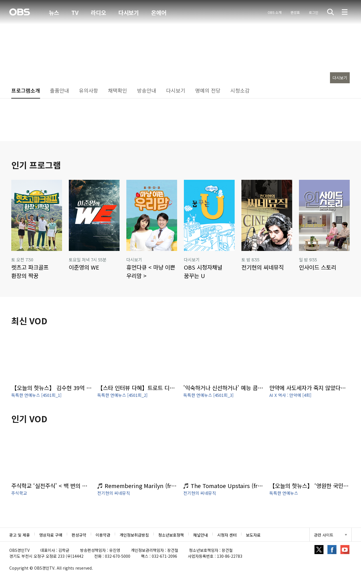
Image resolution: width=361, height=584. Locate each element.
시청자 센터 (227, 535)
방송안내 (146, 90)
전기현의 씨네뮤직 (113, 493)
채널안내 (200, 535)
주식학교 (19, 493)
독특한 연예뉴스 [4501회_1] (36, 395)
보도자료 (253, 535)
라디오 (98, 12)
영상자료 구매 (50, 535)
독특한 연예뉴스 (283, 493)
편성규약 (79, 535)
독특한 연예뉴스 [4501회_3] (208, 395)
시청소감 (240, 90)
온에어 (158, 12)
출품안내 (59, 90)
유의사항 (88, 90)
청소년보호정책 (171, 535)
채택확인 (117, 90)
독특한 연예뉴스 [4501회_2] (122, 395)
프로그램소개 (25, 90)
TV (74, 12)
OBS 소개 (274, 12)
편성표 (295, 12)
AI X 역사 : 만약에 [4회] (290, 395)
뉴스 (54, 12)
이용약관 (103, 535)
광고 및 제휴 (19, 535)
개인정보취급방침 (134, 535)
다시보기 (128, 12)
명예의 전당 (208, 90)
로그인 (313, 12)
